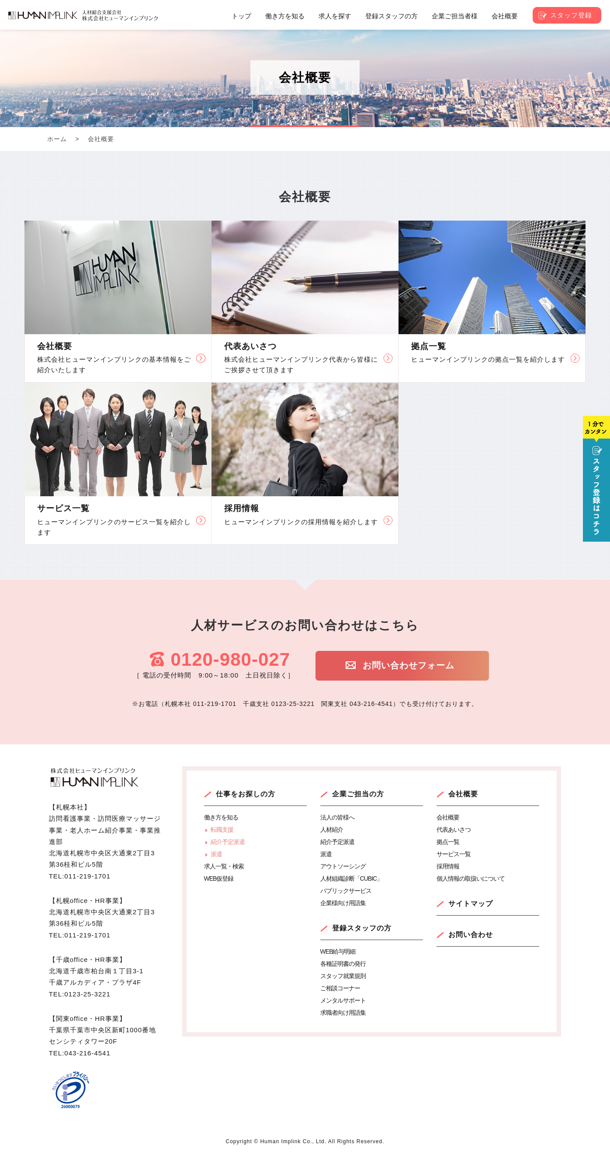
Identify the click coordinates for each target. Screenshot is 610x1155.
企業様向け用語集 (343, 902)
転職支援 (222, 829)
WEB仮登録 (219, 878)
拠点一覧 (448, 841)
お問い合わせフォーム (407, 666)
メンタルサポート (343, 1000)
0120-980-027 (230, 659)
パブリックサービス (345, 890)
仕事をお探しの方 (245, 794)
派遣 (216, 854)
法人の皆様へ (337, 817)
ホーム (57, 138)
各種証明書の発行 (343, 963)
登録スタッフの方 (362, 928)
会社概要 (463, 794)
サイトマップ (470, 903)
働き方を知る (221, 817)
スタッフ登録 (571, 15)
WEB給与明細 (338, 951)
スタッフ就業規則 (343, 975)
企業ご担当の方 (358, 794)
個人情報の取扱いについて (471, 878)
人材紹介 (331, 829)
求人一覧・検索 (224, 866)
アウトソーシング (343, 866)
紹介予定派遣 (228, 841)
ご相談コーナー (340, 988)
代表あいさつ (454, 829)
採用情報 (448, 866)
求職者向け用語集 (343, 1012)
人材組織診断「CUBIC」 (351, 878)
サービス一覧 (454, 854)
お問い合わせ (470, 934)
